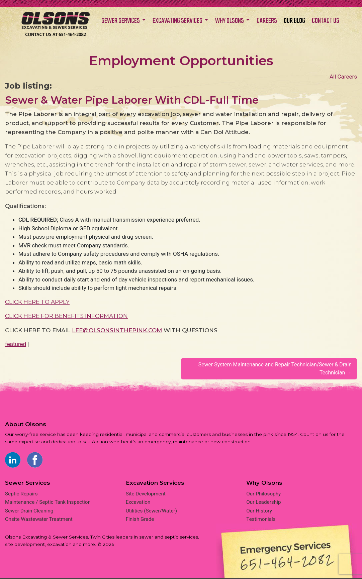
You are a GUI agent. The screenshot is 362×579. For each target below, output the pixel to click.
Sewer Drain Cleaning (29, 512)
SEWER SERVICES (120, 20)
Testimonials (260, 520)
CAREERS (267, 20)
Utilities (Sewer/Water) (151, 512)
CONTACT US (325, 20)
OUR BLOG (294, 20)
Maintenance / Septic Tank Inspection (48, 503)
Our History (259, 512)
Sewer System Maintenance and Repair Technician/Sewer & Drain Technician (269, 369)
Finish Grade (140, 520)
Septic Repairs (21, 495)
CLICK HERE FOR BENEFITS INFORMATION (66, 316)
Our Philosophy (263, 495)
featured (15, 344)
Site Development (146, 495)
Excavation (138, 503)
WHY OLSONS (229, 20)
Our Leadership (263, 503)
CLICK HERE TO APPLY (37, 302)
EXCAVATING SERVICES (177, 20)
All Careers (343, 76)
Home (55, 27)
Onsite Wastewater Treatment (39, 520)
